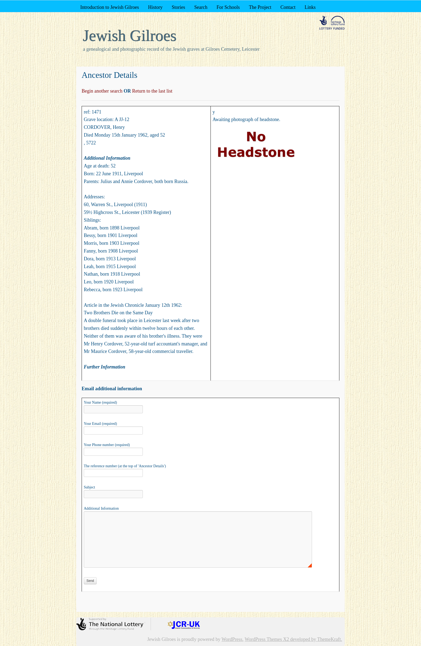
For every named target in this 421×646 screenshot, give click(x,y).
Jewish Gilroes (130, 36)
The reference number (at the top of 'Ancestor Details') (125, 470)
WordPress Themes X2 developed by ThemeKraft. (293, 639)
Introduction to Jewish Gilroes (109, 7)
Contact (287, 7)
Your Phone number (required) (113, 449)
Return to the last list (151, 91)
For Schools (228, 7)
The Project (260, 7)
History (155, 7)
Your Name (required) (113, 406)
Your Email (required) (113, 427)
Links (309, 7)
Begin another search (103, 91)
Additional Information (198, 511)
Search (200, 7)
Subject (113, 491)
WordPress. (233, 639)
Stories (178, 7)
